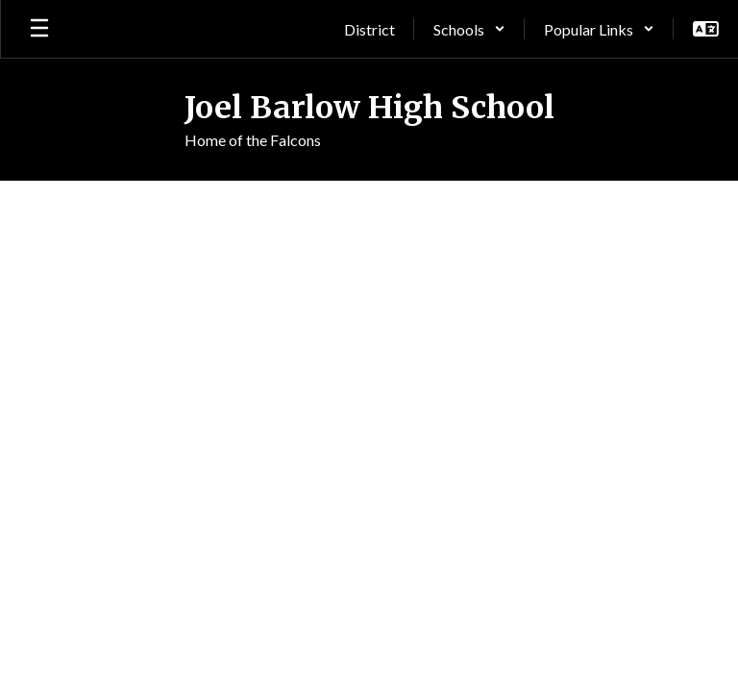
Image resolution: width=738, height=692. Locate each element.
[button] (469, 29)
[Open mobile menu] (39, 29)
